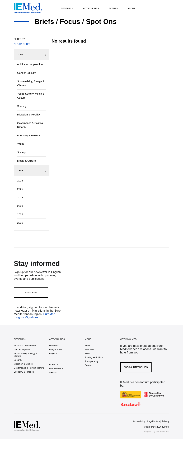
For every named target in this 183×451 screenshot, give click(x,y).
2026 (20, 180)
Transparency (91, 361)
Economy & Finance (28, 135)
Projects (53, 353)
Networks (54, 345)
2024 (20, 197)
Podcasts (89, 349)
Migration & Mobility (28, 114)
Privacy (165, 421)
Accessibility (139, 421)
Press (87, 353)
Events (113, 8)
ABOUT (53, 372)
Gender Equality (26, 72)
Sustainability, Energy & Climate (30, 83)
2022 (20, 214)
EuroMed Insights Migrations (34, 315)
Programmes (55, 349)
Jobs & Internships (136, 367)
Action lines (91, 8)
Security (21, 106)
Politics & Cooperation (30, 64)
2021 (20, 222)
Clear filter (22, 44)
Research (67, 8)
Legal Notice (153, 421)
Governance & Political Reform (30, 124)
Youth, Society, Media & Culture (30, 95)
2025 (20, 189)
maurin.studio (162, 431)
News (87, 345)
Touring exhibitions (94, 357)
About (131, 8)
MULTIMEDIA (56, 368)
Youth (20, 143)
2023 (20, 205)
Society (21, 152)
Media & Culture (26, 160)
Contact (88, 365)
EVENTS (53, 364)
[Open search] (153, 8)
